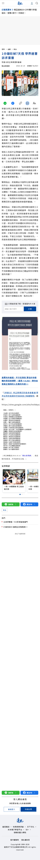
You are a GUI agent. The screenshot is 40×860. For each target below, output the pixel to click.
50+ (27, 829)
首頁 (4, 49)
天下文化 (30, 826)
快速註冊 (28, 809)
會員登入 (11, 809)
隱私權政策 (25, 840)
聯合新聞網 (6, 66)
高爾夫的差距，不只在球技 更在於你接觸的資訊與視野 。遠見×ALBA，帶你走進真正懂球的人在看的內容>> (20, 380)
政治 (15, 49)
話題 (10, 49)
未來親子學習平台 (15, 829)
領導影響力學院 (20, 832)
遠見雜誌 (5, 826)
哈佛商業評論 (18, 826)
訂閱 (30, 309)
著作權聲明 (14, 840)
